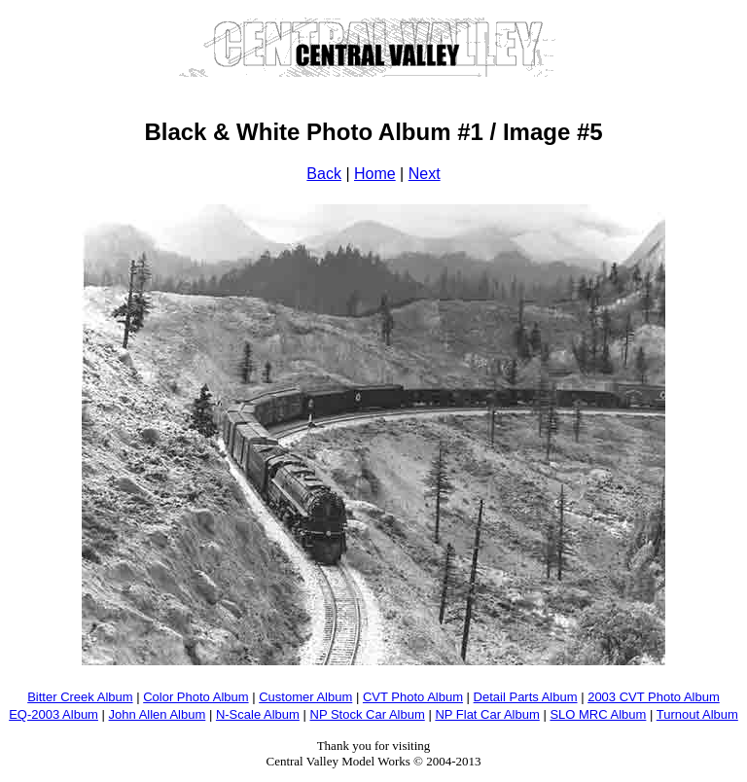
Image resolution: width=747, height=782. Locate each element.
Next (425, 173)
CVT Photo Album (413, 697)
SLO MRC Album (598, 714)
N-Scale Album (258, 714)
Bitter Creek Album (79, 697)
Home (375, 173)
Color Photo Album (195, 697)
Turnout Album (697, 714)
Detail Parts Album (526, 697)
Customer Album (305, 697)
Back (323, 173)
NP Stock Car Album (367, 714)
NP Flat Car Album (487, 714)
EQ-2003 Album (53, 714)
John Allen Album (157, 714)
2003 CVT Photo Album (653, 697)
